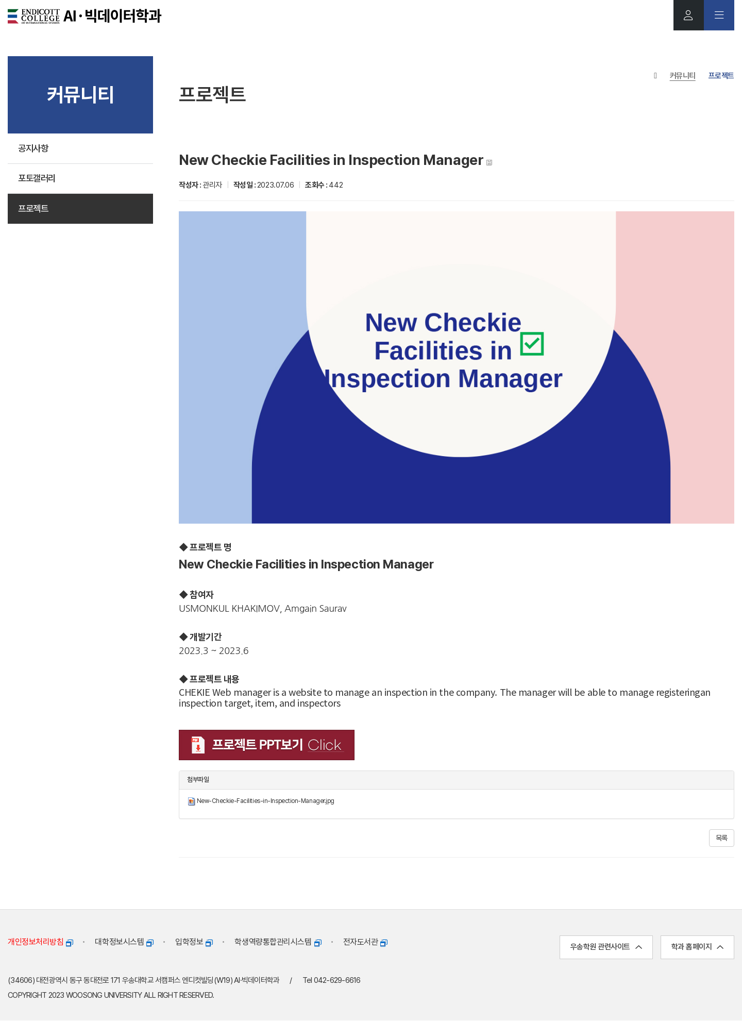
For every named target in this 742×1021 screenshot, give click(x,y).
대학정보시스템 (124, 942)
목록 (722, 838)
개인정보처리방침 (40, 942)
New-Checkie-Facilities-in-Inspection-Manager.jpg (265, 801)
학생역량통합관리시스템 (277, 942)
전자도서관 (365, 942)
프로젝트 (34, 210)
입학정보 (193, 942)
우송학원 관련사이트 (606, 947)
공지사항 (34, 148)
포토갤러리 (38, 179)
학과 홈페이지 (697, 947)
